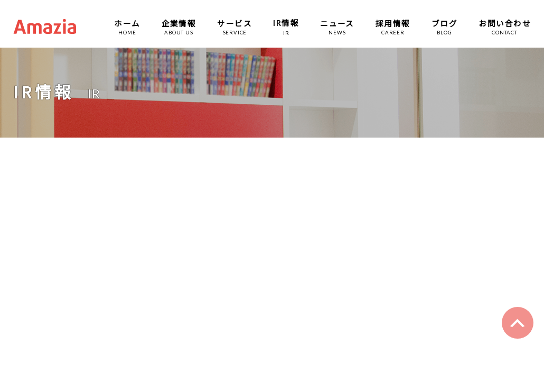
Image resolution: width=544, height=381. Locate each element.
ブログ (444, 23)
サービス (234, 23)
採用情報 (393, 23)
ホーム (127, 23)
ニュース (337, 23)
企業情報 (179, 23)
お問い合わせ (505, 23)
